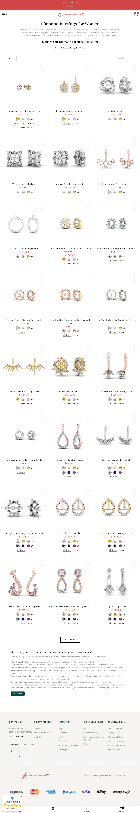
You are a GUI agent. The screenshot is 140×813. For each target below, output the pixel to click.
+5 (34, 123)
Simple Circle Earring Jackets (24, 249)
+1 (124, 119)
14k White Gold (23, 119)
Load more (70, 639)
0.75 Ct (23, 124)
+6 (78, 473)
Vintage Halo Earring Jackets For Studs (24, 533)
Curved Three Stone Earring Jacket (24, 606)
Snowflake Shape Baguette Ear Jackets (116, 249)
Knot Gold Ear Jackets (116, 111)
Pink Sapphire (74, 472)
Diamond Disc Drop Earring (70, 111)
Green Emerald (120, 545)
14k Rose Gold (28, 119)
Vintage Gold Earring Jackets (70, 184)
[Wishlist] (43, 67)
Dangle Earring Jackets (116, 606)
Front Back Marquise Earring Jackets (116, 391)
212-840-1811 (17, 737)
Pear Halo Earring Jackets (70, 533)
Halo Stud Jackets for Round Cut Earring (116, 320)
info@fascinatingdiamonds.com (21, 745)
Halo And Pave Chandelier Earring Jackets (70, 606)
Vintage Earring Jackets (24, 184)
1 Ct (29, 124)
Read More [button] (17, 693)
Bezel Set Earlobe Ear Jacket (116, 460)
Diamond (63, 472)
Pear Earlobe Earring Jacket (116, 184)
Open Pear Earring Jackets (70, 460)
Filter (9, 58)
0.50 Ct (16, 124)
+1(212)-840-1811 (71, 3)
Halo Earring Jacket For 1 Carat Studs (24, 460)
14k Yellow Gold (17, 119)
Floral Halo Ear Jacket (70, 391)
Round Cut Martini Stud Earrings (24, 111)
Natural (29, 128)
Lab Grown (21, 128)
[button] (21, 796)
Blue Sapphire (69, 472)
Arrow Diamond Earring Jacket (24, 391)
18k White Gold (115, 119)
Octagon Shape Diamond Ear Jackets (24, 320)
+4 (32, 119)
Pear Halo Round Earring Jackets (116, 533)
